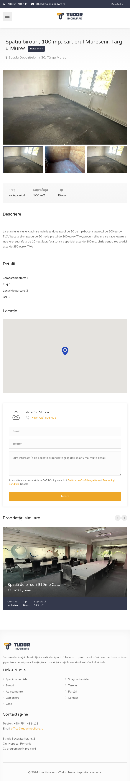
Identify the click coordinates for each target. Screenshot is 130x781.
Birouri (10, 685)
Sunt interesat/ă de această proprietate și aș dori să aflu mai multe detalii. (65, 464)
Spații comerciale (16, 679)
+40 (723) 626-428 (44, 417)
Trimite (65, 496)
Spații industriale (78, 679)
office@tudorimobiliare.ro (27, 728)
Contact (73, 697)
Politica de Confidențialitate (84, 480)
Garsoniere (12, 697)
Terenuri (73, 685)
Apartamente (14, 691)
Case (9, 704)
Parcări (72, 691)
